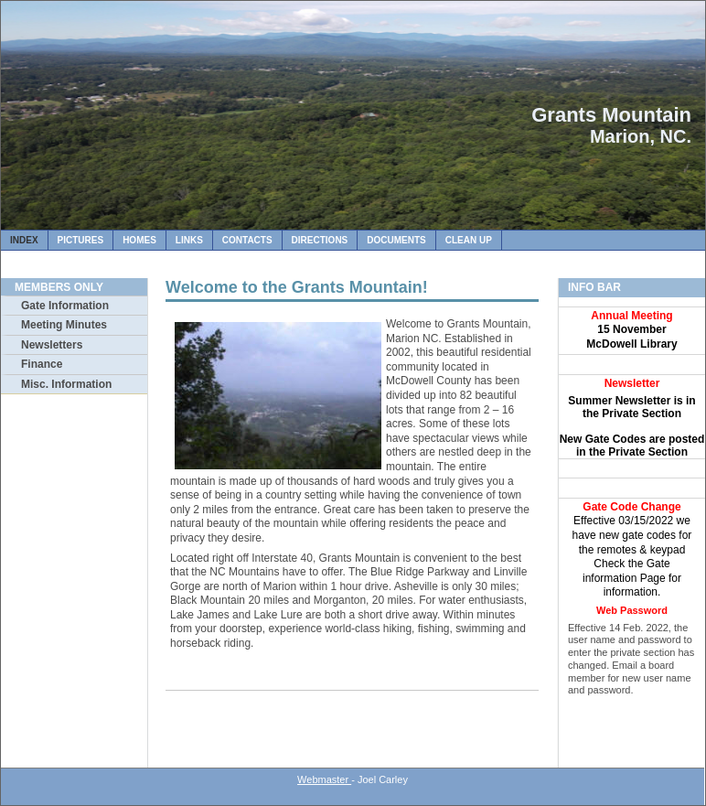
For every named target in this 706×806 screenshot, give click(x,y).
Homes (139, 240)
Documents (396, 240)
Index (24, 240)
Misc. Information (66, 384)
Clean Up (468, 240)
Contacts (247, 240)
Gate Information (65, 305)
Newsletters (51, 345)
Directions (320, 240)
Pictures (81, 240)
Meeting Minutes (64, 324)
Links (189, 240)
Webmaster (324, 779)
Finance (41, 364)
